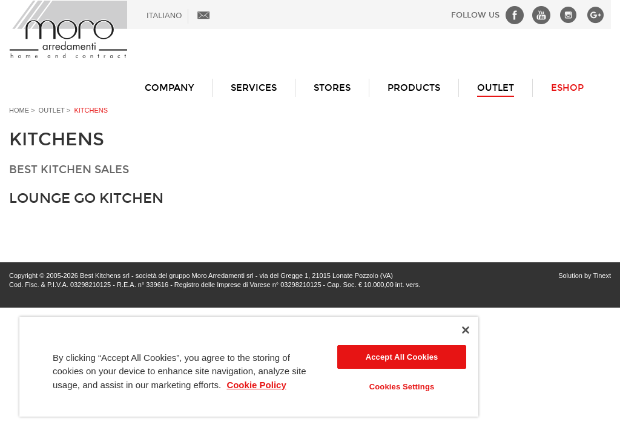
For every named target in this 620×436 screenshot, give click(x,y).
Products (414, 87)
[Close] (465, 330)
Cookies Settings (402, 386)
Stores (332, 87)
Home (19, 110)
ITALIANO (164, 15)
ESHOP (567, 87)
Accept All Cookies (402, 357)
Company (169, 87)
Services (254, 87)
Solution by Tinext (584, 275)
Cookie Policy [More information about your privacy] (256, 385)
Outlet (495, 87)
